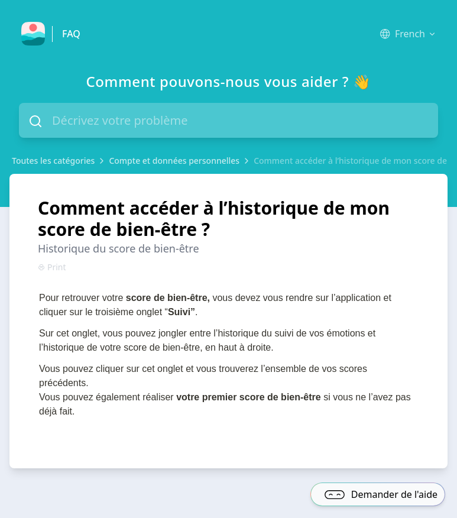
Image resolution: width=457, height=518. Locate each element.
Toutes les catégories (53, 160)
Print (52, 267)
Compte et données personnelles (174, 160)
